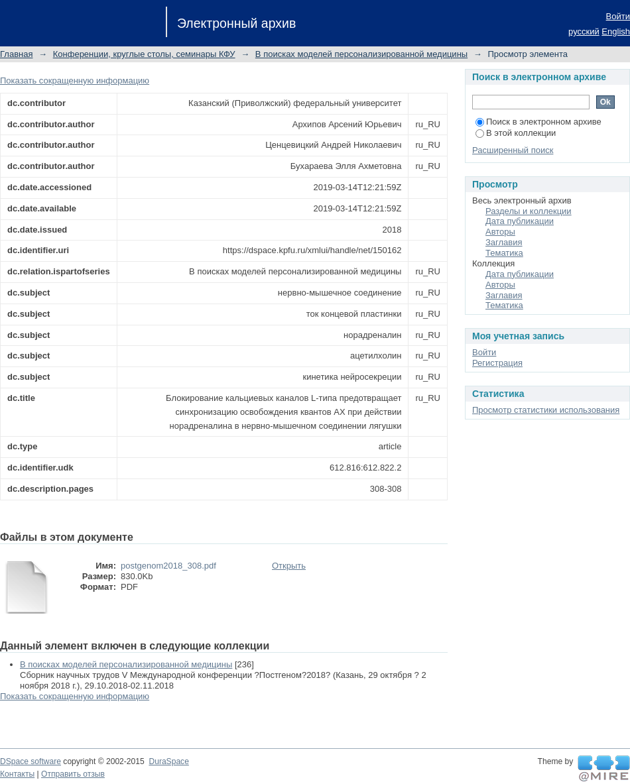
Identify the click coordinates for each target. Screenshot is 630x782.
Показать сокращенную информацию (74, 80)
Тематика (504, 253)
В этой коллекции (515, 133)
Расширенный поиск (512, 150)
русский (583, 31)
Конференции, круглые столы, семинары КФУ (144, 54)
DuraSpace (168, 761)
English (615, 31)
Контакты (17, 774)
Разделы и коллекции (528, 211)
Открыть (289, 566)
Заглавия (504, 242)
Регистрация (497, 363)
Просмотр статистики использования (545, 410)
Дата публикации (519, 221)
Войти (618, 16)
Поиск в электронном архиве (538, 122)
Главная (16, 54)
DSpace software (30, 761)
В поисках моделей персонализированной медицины (361, 54)
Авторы (500, 232)
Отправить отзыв (73, 774)
